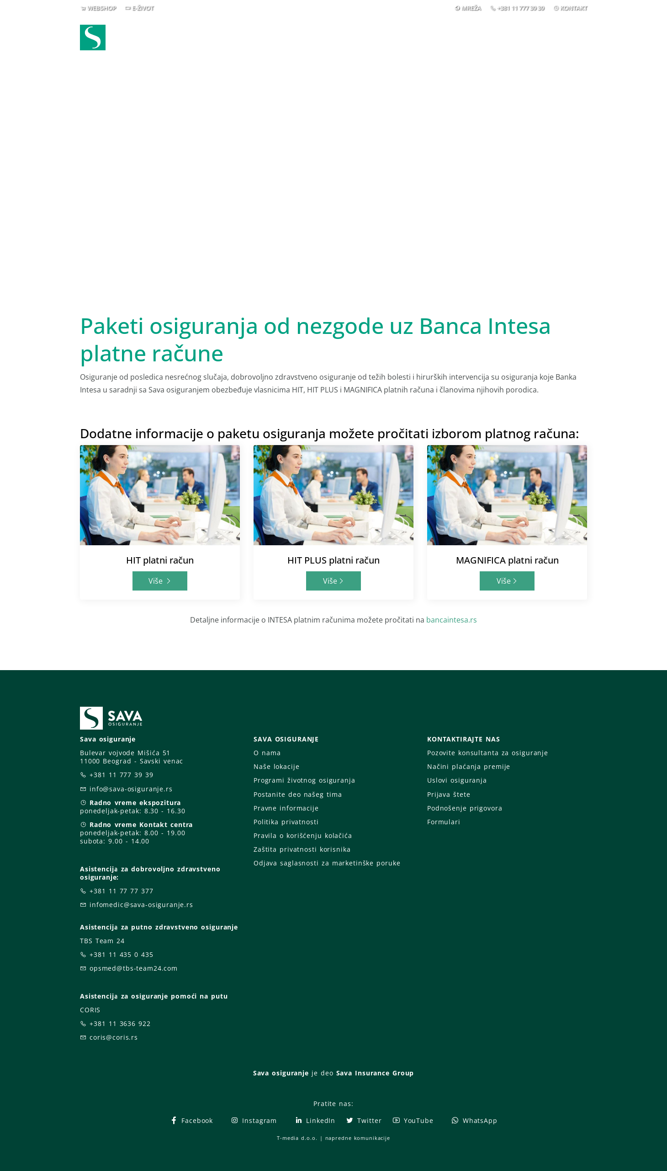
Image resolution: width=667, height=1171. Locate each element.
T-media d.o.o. (297, 1137)
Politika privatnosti (286, 821)
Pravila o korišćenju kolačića (303, 835)
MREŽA (471, 8)
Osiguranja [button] (330, 40)
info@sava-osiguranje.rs (131, 788)
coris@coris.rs (114, 1037)
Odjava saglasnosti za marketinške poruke (327, 863)
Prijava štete (407, 40)
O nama (267, 752)
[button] (570, 41)
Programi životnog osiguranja (304, 780)
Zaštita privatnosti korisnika (302, 849)
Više (160, 581)
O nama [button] (467, 40)
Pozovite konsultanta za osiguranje (487, 752)
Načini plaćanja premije (468, 766)
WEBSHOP (101, 8)
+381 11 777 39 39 (520, 8)
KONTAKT (573, 8)
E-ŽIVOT (143, 8)
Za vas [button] (523, 40)
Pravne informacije (286, 808)
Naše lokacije (276, 766)
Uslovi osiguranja (457, 780)
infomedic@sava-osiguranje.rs (141, 904)
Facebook (191, 1120)
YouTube (413, 1120)
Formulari (444, 821)
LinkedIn (314, 1120)
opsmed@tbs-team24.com (134, 968)
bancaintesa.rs (451, 620)
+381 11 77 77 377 (122, 890)
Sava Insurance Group (375, 1073)
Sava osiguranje (281, 1073)
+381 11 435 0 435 (122, 954)
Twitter (363, 1120)
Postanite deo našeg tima (298, 794)
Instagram (253, 1120)
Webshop (270, 40)
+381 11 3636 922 (120, 1023)
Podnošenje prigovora (464, 808)
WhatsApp (474, 1120)
